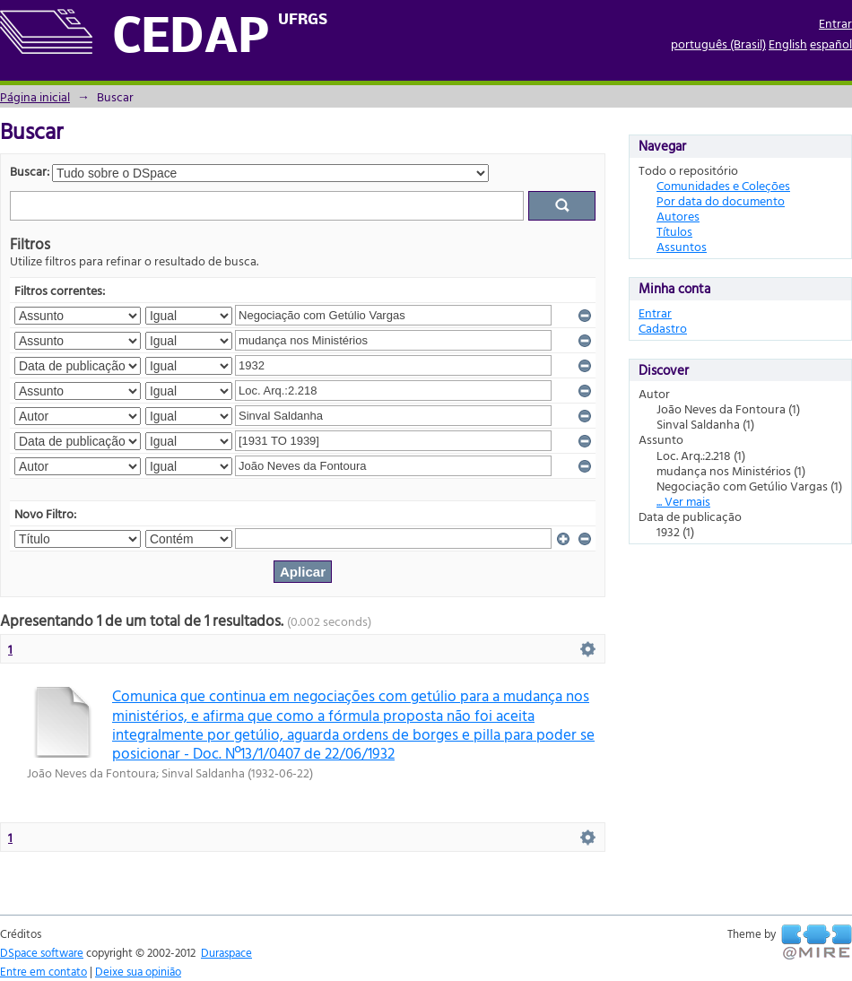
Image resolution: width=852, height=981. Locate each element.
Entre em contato (43, 971)
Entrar (835, 22)
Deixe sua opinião (138, 971)
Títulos (674, 230)
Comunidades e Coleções (723, 185)
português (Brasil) (718, 43)
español (831, 43)
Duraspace (226, 952)
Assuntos (681, 246)
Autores (678, 215)
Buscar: (29, 170)
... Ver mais (683, 500)
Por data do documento (720, 200)
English (788, 43)
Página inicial (35, 96)
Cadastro (663, 327)
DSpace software (41, 952)
